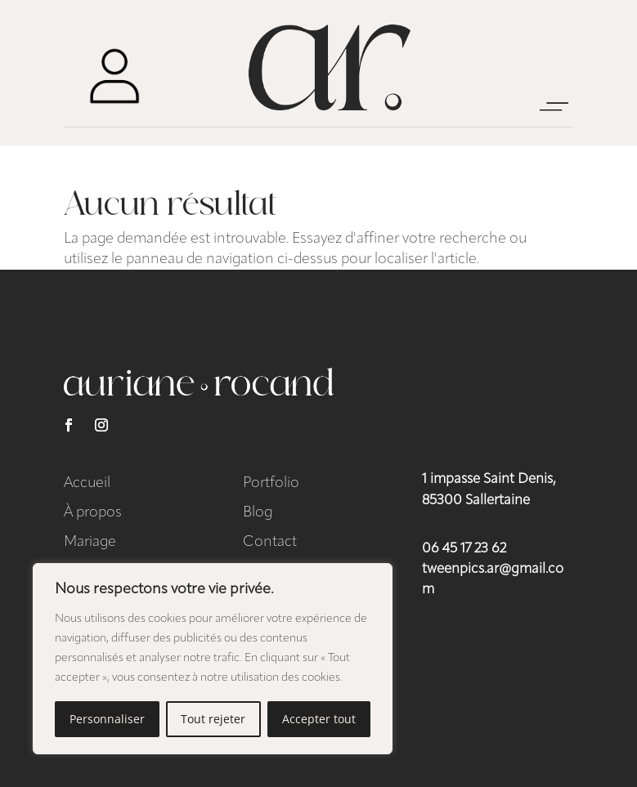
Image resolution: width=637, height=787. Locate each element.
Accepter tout (319, 719)
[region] (213, 658)
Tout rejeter (213, 719)
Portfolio (271, 483)
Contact (270, 542)
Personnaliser (107, 719)
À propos (93, 513)
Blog (257, 513)
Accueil (87, 483)
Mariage (90, 542)
